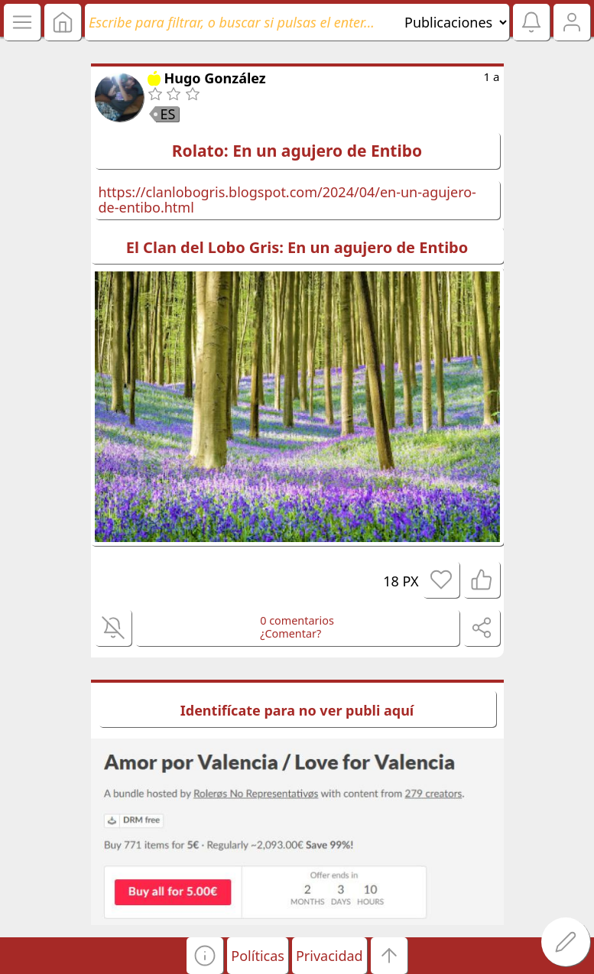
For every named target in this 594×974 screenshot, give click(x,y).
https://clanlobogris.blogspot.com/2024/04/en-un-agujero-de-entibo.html (287, 200)
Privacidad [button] (329, 955)
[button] (205, 955)
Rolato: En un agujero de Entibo (297, 150)
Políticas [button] (257, 955)
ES (168, 114)
